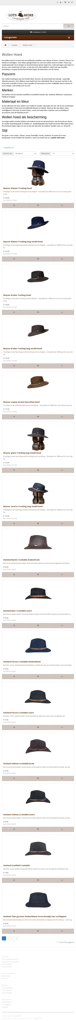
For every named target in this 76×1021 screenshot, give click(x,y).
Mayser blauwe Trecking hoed (17, 188)
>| (16, 938)
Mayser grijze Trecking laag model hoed (22, 453)
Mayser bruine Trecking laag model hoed (22, 348)
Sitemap (5, 978)
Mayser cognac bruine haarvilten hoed (21, 402)
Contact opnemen (8, 973)
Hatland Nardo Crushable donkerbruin (21, 559)
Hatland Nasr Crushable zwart (17, 610)
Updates (5, 1007)
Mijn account (6, 999)
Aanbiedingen (7, 993)
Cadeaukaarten (7, 988)
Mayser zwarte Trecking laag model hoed (23, 506)
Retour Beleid (7, 964)
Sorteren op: (7, 153)
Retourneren (6, 976)
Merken (4, 985)
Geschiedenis (6, 1002)
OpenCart (17, 1016)
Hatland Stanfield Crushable (16, 865)
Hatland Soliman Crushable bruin (18, 763)
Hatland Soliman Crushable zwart (19, 814)
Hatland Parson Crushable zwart (18, 712)
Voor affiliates (7, 990)
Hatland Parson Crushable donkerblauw (22, 661)
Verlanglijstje (6, 1004)
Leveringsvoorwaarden (10, 959)
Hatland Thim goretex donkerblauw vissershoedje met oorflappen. (35, 916)
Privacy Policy (6, 967)
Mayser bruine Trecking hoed (17, 295)
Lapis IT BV (37, 1018)
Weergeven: (45, 153)
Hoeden (14, 45)
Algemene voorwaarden (10, 962)
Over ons (5, 957)
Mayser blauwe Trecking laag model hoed (23, 241)
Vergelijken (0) (8, 148)
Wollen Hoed (27, 45)
